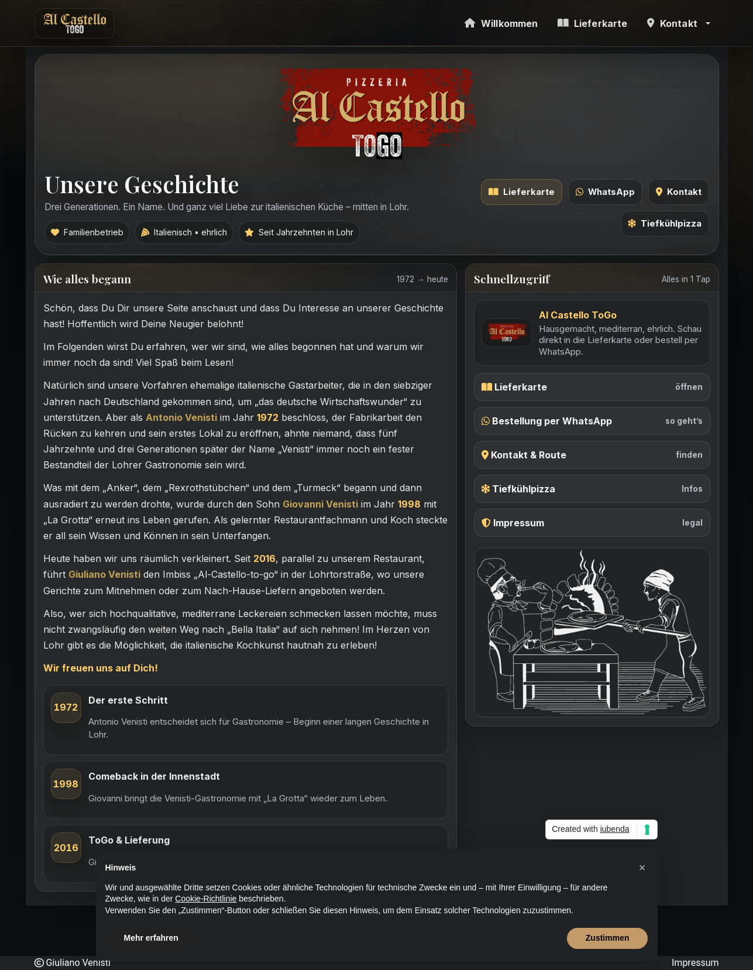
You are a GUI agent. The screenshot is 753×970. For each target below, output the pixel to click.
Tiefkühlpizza (665, 223)
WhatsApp (605, 192)
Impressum (695, 962)
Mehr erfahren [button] (151, 937)
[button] (678, 23)
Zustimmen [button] (608, 937)
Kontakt (679, 192)
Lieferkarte (522, 192)
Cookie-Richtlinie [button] (205, 898)
